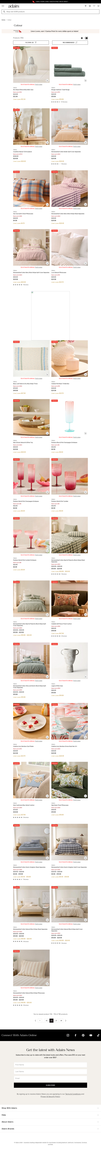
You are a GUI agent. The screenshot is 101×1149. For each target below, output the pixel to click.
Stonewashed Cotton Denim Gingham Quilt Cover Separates (69, 867)
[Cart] (98, 5)
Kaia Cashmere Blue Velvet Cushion (23, 805)
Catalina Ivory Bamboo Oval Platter (23, 746)
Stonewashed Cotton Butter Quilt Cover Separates (66, 151)
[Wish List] (94, 5)
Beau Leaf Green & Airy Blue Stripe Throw (25, 383)
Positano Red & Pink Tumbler (59, 501)
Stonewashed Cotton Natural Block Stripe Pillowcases (29, 993)
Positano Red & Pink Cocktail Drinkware (24, 560)
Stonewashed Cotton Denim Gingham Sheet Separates (29, 867)
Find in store (38, 84)
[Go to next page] (66, 1021)
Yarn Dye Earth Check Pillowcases (23, 213)
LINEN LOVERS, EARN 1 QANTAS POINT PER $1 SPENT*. (52, 1)
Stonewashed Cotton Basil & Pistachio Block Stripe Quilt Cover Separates (29, 624)
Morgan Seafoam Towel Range (60, 89)
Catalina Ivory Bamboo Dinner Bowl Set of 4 (64, 746)
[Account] (90, 5)
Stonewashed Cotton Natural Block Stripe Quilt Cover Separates (67, 930)
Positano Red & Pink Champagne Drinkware (26, 501)
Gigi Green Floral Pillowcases (59, 805)
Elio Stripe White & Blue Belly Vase (23, 89)
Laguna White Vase (57, 686)
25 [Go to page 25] (46, 1020)
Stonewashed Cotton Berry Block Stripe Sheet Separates (67, 213)
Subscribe (50, 1085)
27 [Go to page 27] (56, 1020)
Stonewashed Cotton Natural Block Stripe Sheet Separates (30, 929)
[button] (82, 38)
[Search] (4, 12)
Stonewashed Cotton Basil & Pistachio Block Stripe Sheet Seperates (68, 561)
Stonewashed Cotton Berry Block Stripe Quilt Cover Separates (31, 272)
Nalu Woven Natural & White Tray (23, 442)
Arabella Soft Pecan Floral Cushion (61, 624)
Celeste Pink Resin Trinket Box (60, 383)
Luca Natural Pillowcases (58, 272)
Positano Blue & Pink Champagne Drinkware (64, 442)
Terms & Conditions (73, 1094)
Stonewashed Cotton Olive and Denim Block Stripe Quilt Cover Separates (29, 686)
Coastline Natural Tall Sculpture (22, 151)
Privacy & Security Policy (50, 1097)
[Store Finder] (86, 5)
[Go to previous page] (35, 1021)
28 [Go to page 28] (61, 1020)
